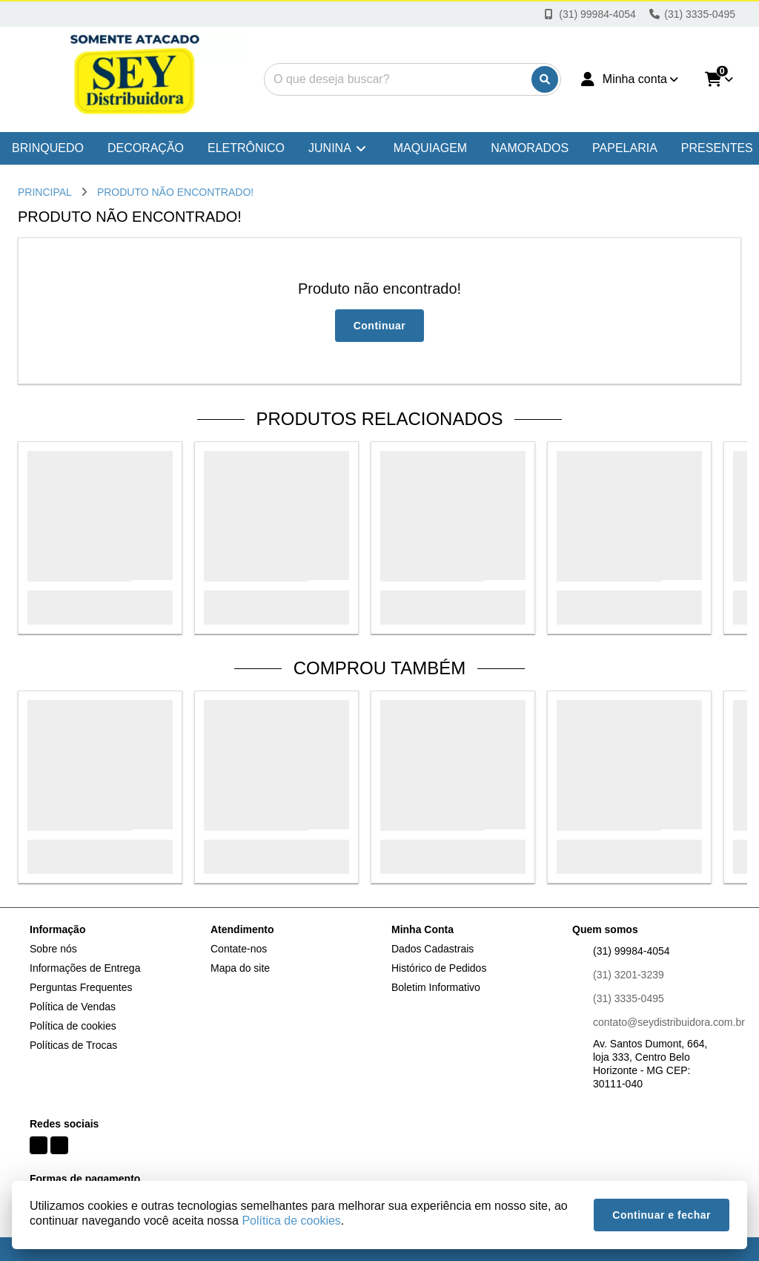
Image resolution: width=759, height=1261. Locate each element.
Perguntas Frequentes (81, 987)
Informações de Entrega (85, 968)
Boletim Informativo (435, 987)
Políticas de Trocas (73, 1045)
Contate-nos (239, 949)
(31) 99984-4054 (631, 951)
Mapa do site (240, 968)
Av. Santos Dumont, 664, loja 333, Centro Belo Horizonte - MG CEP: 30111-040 (650, 1064)
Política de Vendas (73, 1007)
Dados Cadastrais (432, 949)
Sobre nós (53, 949)
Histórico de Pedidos (438, 968)
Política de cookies (73, 1026)
